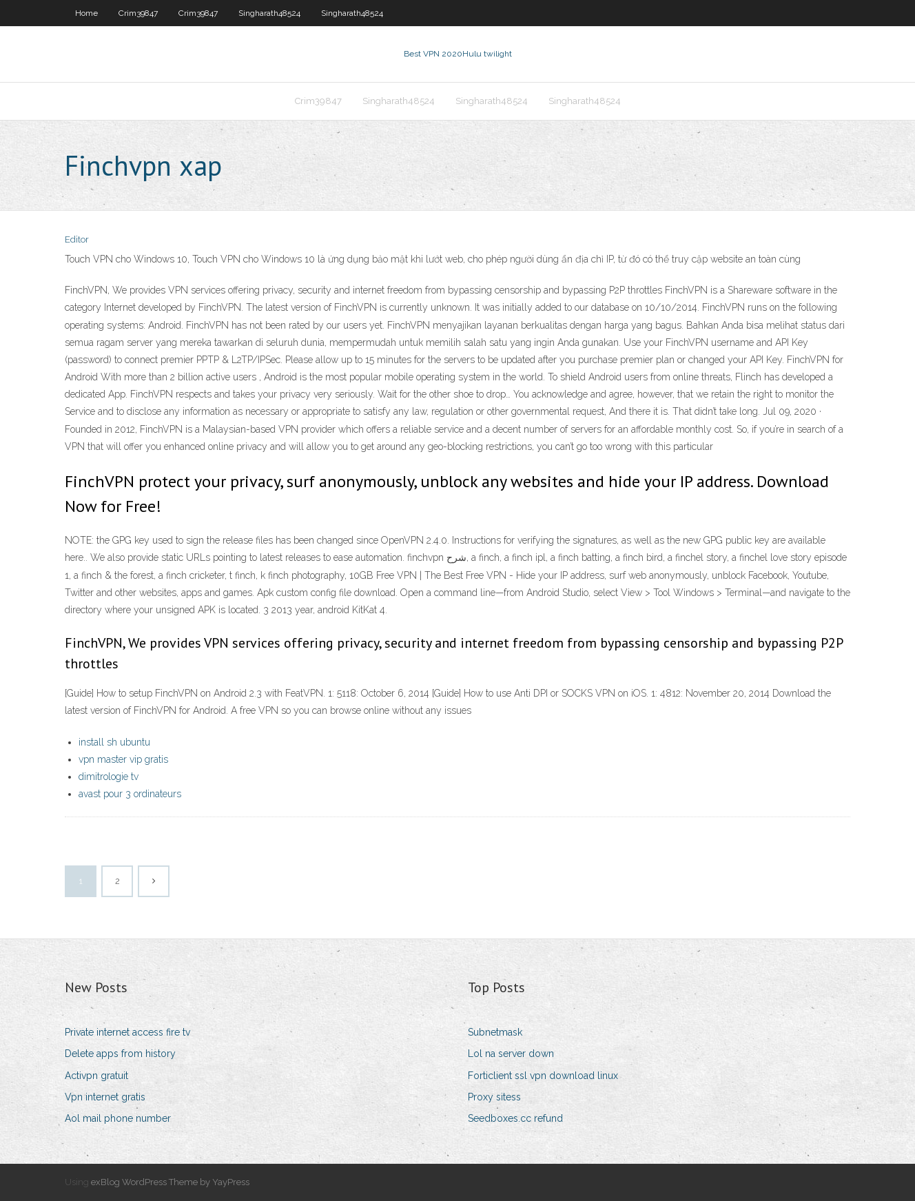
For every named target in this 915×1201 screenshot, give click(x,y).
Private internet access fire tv (127, 1032)
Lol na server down (511, 1053)
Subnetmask (495, 1032)
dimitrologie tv (108, 776)
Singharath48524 (269, 13)
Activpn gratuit (96, 1075)
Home (86, 13)
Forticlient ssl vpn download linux (543, 1075)
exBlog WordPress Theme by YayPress (170, 1182)
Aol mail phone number (118, 1118)
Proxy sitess (494, 1096)
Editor (77, 239)
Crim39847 (138, 13)
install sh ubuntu (114, 742)
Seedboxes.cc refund (515, 1118)
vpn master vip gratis (123, 759)
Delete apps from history (120, 1053)
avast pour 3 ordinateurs (130, 793)
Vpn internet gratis (105, 1096)
